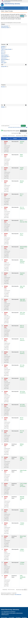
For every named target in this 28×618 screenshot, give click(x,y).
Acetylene (3, 46)
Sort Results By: (15, 133)
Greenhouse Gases (5, 27)
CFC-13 (2, 53)
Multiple (3, 107)
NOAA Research (5, 614)
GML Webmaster (18, 594)
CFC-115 (3, 52)
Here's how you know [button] (6, 1)
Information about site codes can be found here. (17, 127)
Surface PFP (3, 66)
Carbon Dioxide (4, 55)
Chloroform (3, 58)
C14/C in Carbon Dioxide (6, 49)
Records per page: (20, 135)
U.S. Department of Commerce (8, 611)
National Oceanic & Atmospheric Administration (12, 613)
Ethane (2, 60)
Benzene (3, 47)
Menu (2, 8)
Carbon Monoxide (5, 56)
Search (23, 125)
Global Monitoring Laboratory (12, 3)
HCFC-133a (3, 62)
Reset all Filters (23, 130)
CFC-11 (2, 50)
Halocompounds (4, 26)
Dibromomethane (5, 59)
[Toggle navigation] (25, 8)
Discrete (3, 86)
